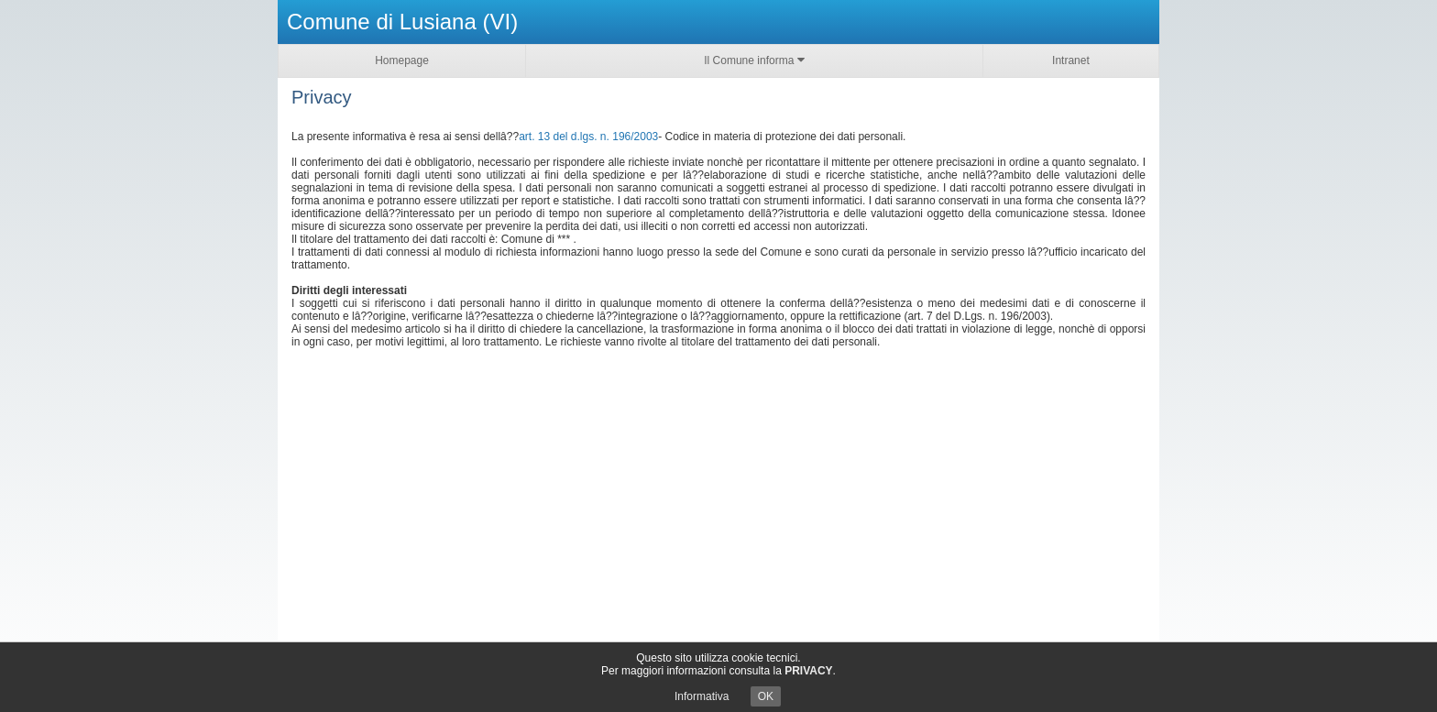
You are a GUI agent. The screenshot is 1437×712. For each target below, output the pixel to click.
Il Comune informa (754, 60)
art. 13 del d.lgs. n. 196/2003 (588, 136)
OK (765, 696)
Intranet (1071, 60)
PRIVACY (808, 670)
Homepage (402, 60)
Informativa (702, 696)
